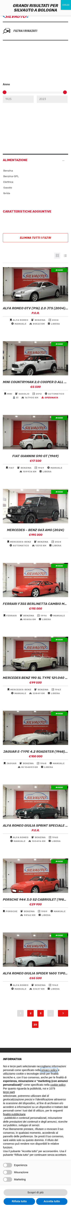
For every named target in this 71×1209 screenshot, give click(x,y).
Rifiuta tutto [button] (19, 1201)
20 (35, 1024)
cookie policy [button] (57, 1084)
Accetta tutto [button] (52, 1201)
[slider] (4, 92)
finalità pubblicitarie (14, 1114)
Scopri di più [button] (35, 1192)
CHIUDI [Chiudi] (65, 5)
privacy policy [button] (49, 1070)
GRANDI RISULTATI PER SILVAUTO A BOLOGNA (35, 7)
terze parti (9, 1092)
